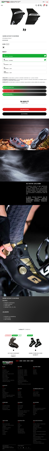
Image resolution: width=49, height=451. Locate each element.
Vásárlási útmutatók (6, 381)
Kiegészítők (20, 397)
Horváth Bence (20, 376)
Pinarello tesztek (5, 371)
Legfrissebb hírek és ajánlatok (8, 380)
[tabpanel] (13, 345)
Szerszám (20, 425)
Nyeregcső (35, 410)
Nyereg (34, 412)
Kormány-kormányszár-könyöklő (39, 408)
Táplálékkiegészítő (21, 432)
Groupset (35, 413)
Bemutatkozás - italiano (22, 372)
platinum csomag (36, 394)
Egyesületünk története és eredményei (23, 382)
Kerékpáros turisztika (37, 427)
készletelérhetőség (24, 87)
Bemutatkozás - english (22, 371)
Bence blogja (5, 376)
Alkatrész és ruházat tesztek (8, 373)
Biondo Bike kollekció (37, 441)
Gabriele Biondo (21, 378)
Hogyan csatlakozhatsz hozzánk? (24, 384)
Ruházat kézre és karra (22, 412)
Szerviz (34, 430)
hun (47, 1)
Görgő (19, 423)
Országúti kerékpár (6, 405)
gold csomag (35, 393)
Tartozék (19, 395)
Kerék (34, 405)
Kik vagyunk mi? (5, 392)
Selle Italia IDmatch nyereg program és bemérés (38, 437)
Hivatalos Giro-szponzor (22, 375)
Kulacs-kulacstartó (6, 423)
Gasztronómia (5, 378)
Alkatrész (35, 372)
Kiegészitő (35, 373)
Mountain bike (5, 408)
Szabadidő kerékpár (6, 409)
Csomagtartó (4, 431)
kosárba (24, 113)
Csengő (3, 432)
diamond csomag (36, 395)
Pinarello (4, 388)
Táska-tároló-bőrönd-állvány (8, 425)
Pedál (34, 414)
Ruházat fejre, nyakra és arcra (23, 410)
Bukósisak (20, 408)
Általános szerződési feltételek (8, 395)
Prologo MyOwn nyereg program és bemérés (39, 440)
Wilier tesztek (5, 372)
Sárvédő (4, 434)
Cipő (19, 409)
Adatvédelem (4, 393)
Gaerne (3, 391)
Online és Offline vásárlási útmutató (7, 397)
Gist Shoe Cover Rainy (13, 353)
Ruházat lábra (20, 413)
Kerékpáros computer (6, 427)
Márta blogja (4, 375)
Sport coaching (36, 426)
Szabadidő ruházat (21, 414)
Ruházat (34, 371)
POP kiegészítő (21, 430)
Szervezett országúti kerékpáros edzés (39, 435)
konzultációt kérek (24, 91)
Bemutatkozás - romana (22, 373)
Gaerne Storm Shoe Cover (35, 353)
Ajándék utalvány (21, 431)
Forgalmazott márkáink (22, 380)
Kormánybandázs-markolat (38, 409)
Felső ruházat (20, 405)
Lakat (19, 427)
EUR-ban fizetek (24, 109)
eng (44, 1)
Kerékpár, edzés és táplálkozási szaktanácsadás (39, 424)
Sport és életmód (5, 377)
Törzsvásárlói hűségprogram (38, 443)
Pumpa (19, 426)
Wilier (3, 390)
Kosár (3, 430)
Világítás (4, 426)
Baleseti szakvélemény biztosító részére (39, 432)
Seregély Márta (21, 377)
